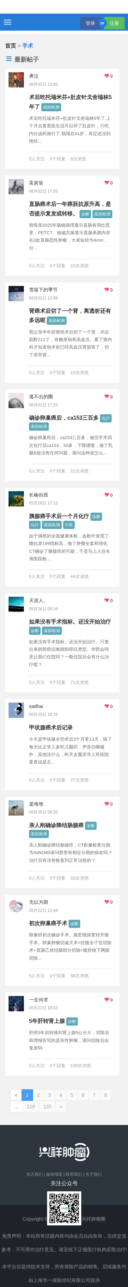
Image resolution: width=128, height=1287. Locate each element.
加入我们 (34, 1174)
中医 (69, 524)
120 (47, 1106)
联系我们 (74, 1174)
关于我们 (93, 1174)
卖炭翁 (36, 183)
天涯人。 (38, 600)
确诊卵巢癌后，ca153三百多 (64, 418)
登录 (90, 23)
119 (31, 1106)
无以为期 (38, 902)
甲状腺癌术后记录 (51, 727)
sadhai (36, 706)
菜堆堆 (36, 804)
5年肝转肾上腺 (47, 1021)
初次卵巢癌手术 (48, 923)
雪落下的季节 (43, 289)
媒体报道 (54, 1174)
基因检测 (51, 107)
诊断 (85, 214)
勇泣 (34, 76)
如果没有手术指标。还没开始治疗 (70, 622)
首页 (10, 46)
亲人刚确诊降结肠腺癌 (56, 825)
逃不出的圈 (41, 396)
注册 (114, 23)
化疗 (106, 418)
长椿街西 (38, 495)
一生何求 (38, 999)
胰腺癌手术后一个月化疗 (59, 516)
